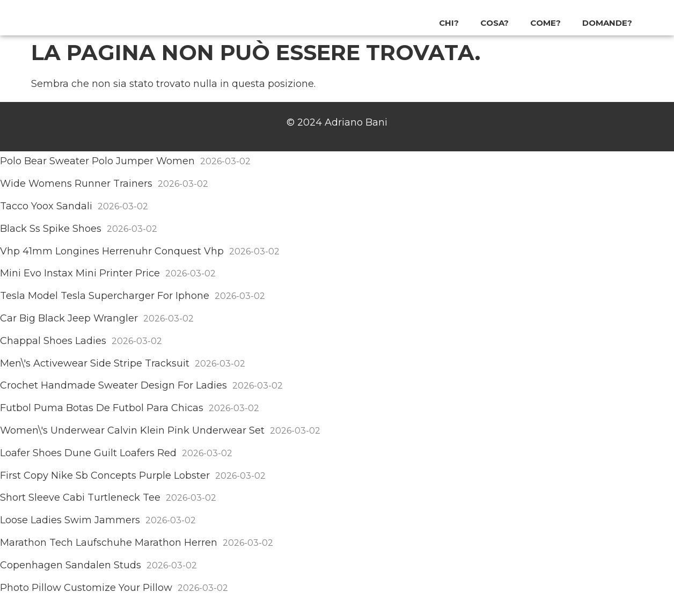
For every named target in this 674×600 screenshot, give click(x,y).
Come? (545, 23)
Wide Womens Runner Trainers (76, 183)
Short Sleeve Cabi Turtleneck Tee (80, 497)
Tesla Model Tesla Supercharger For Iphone (104, 296)
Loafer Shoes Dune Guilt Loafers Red (88, 453)
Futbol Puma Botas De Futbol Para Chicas (101, 408)
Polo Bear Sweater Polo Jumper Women (97, 161)
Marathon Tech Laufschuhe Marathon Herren (108, 542)
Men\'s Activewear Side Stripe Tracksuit (94, 363)
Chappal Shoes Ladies (53, 341)
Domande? (607, 23)
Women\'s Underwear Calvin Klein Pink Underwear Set (132, 430)
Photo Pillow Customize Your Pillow (86, 588)
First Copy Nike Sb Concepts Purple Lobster (105, 475)
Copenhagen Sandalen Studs (70, 565)
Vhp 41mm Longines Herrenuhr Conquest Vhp (112, 251)
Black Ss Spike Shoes (50, 229)
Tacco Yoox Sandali (46, 206)
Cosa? (494, 23)
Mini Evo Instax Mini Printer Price (80, 273)
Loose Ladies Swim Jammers (70, 520)
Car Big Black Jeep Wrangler (69, 318)
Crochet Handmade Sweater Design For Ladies (113, 385)
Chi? (449, 23)
